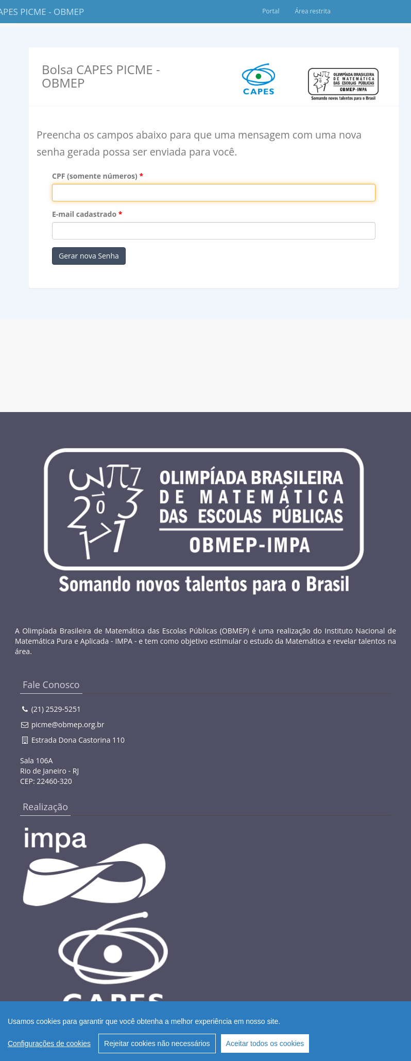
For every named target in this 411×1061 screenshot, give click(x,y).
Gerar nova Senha (89, 256)
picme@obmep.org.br (68, 724)
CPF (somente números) (95, 176)
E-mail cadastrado (84, 214)
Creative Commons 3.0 (174, 1037)
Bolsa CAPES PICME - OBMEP (41, 12)
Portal (320, 11)
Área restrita (363, 11)
